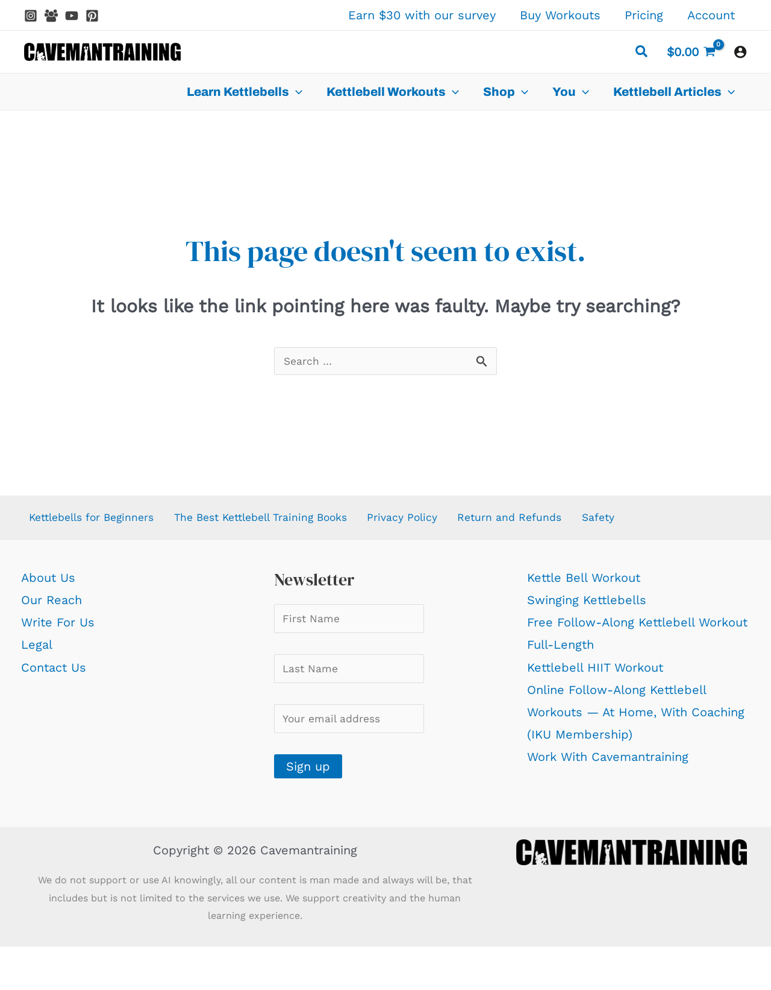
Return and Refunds (542, 521)
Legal (36, 650)
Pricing (644, 15)
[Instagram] (30, 15)
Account (711, 15)
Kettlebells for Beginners (94, 521)
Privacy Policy (432, 521)
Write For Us (58, 627)
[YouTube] (71, 15)
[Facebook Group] (51, 15)
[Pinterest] (92, 15)
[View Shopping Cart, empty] (691, 52)
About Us (48, 583)
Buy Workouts (560, 15)
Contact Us (53, 673)
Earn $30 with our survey (422, 15)
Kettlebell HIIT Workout (595, 673)
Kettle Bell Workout (583, 583)
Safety (632, 521)
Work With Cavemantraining (607, 762)
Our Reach (51, 605)
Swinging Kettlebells (586, 605)
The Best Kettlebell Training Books (280, 521)
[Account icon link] (740, 51)
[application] (295, 92)
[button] (642, 53)
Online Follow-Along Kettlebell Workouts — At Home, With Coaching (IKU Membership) (635, 717)
